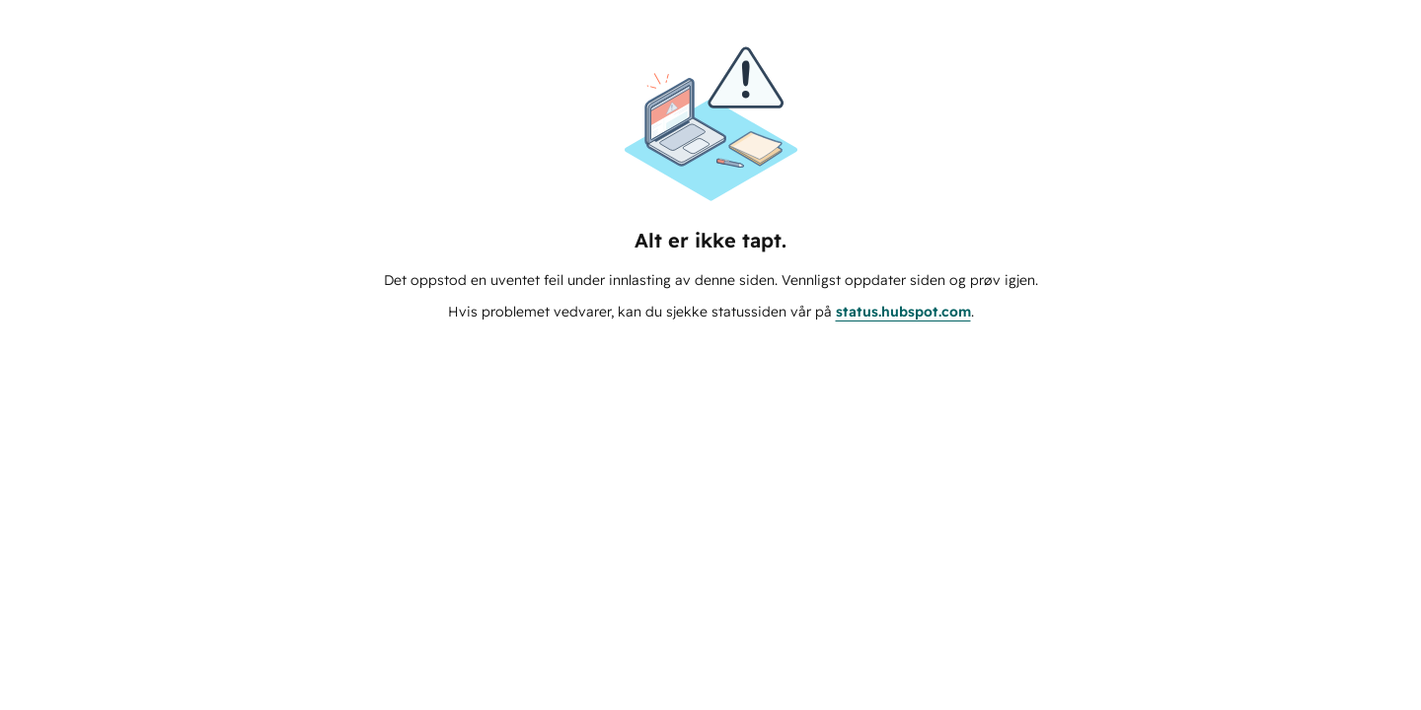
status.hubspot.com (903, 311)
